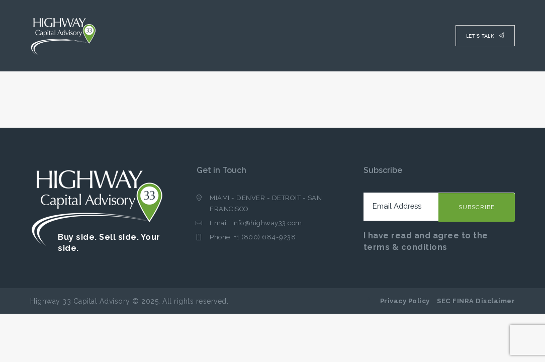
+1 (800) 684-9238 (265, 237)
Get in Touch (221, 170)
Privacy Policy (405, 301)
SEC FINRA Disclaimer (476, 301)
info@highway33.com (267, 223)
